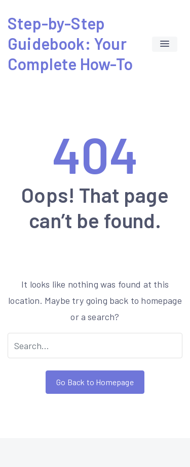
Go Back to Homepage (94, 382)
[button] (164, 44)
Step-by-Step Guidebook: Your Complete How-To (70, 43)
